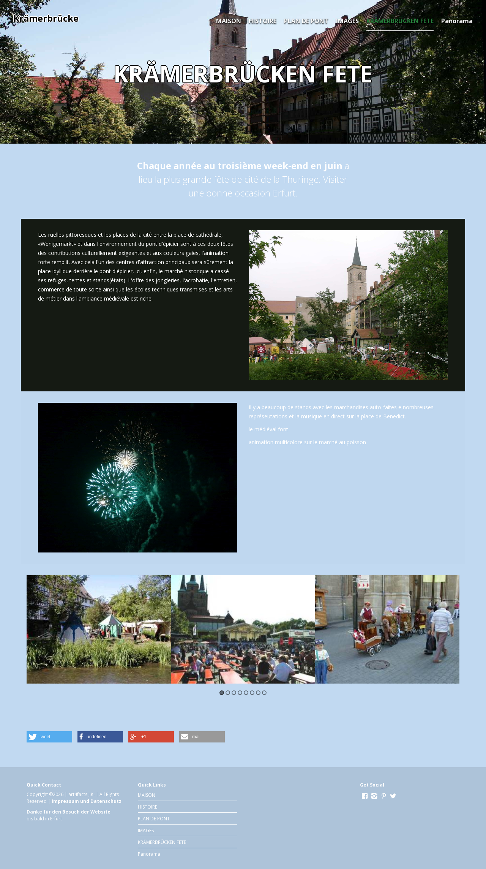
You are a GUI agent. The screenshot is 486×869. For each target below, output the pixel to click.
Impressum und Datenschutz (87, 801)
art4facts (77, 794)
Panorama (457, 21)
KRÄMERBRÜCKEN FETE (400, 21)
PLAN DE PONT (306, 21)
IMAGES (347, 21)
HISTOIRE (262, 21)
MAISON (228, 21)
